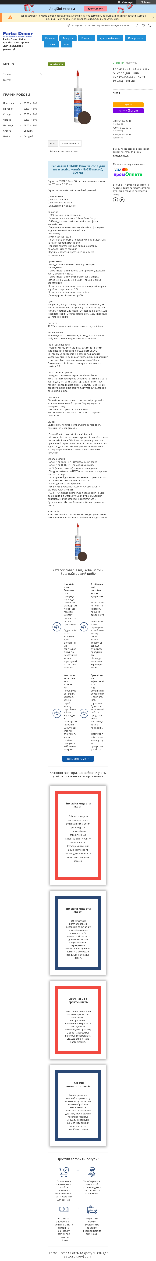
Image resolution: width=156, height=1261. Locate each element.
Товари (67, 38)
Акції (66, 44)
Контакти (86, 38)
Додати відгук (143, 25)
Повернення (135, 38)
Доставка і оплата (110, 38)
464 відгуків (128, 2)
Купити (128, 104)
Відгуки (7, 79)
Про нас (51, 44)
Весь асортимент (78, 758)
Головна (50, 38)
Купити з (128, 110)
